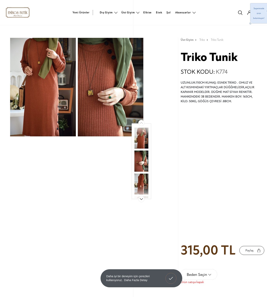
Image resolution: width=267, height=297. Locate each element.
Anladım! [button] (171, 275)
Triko (204, 40)
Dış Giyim (106, 12)
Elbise (147, 12)
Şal (168, 12)
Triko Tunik (217, 40)
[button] (141, 199)
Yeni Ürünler (81, 12)
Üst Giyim (128, 12)
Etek (159, 12)
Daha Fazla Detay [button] (135, 280)
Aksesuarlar (183, 12)
